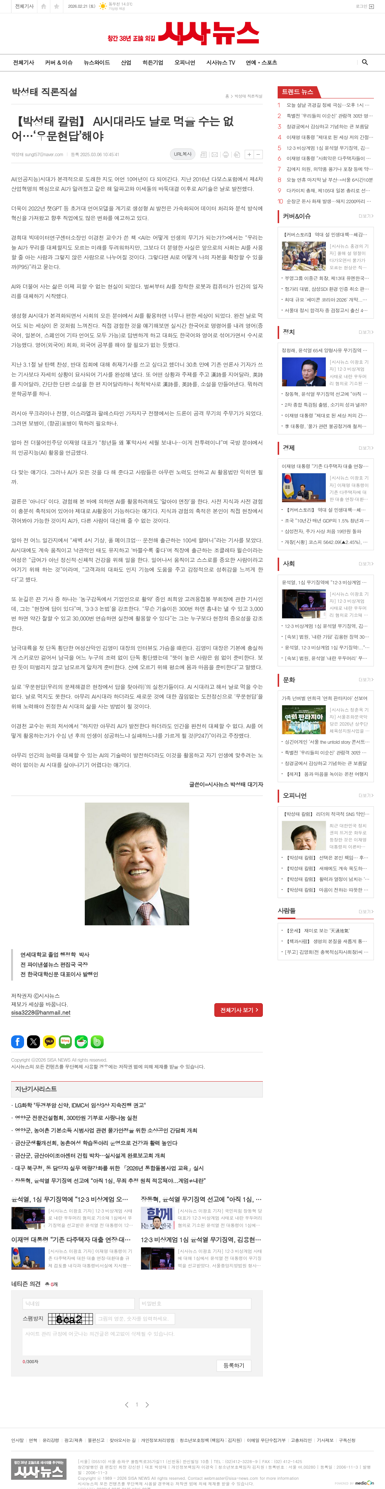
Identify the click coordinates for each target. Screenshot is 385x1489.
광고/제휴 (73, 1440)
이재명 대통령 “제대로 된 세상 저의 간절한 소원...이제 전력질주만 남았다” (330, 137)
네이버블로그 (65, 1041)
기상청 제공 (116, 8)
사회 (289, 563)
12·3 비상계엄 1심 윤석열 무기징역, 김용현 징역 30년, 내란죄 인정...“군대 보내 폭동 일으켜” (330, 148)
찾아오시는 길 (123, 1440)
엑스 (33, 1041)
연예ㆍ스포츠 (261, 62)
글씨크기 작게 (258, 154)
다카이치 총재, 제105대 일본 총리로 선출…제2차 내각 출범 (330, 191)
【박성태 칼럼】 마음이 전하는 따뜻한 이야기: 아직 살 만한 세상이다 (327, 889)
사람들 (286, 910)
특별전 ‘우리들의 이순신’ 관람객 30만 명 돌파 (330, 116)
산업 (126, 62)
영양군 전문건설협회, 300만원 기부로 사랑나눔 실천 (76, 1118)
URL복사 (182, 153)
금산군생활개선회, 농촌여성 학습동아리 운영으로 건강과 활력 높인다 (96, 1143)
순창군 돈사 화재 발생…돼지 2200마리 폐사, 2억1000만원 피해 (330, 201)
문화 (289, 679)
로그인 (361, 6)
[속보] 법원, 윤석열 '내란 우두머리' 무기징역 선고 (327, 658)
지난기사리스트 (36, 1089)
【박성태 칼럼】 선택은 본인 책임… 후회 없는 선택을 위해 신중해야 (327, 857)
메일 (214, 154)
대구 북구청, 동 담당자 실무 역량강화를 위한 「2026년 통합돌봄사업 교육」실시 (109, 1168)
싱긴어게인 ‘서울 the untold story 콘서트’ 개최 (327, 741)
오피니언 (184, 62)
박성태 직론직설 (248, 96)
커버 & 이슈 (58, 62)
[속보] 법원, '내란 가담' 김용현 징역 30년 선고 (327, 636)
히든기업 (152, 62)
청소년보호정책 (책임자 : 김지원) (210, 1440)
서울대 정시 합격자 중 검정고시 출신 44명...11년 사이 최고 (327, 310)
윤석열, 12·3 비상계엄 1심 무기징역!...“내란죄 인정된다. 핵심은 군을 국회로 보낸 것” (327, 647)
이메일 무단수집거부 (266, 1440)
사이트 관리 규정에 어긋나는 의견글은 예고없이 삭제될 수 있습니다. (100, 1333)
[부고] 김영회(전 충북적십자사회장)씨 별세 (327, 951)
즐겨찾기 (56, 6)
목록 (203, 154)
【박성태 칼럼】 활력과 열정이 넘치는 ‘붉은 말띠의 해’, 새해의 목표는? (327, 879)
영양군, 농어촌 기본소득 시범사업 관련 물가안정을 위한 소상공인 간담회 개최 (106, 1130)
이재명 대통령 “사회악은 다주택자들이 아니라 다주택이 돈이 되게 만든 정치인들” (330, 158)
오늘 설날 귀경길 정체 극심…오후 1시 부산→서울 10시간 (330, 105)
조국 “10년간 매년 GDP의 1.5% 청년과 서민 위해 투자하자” (327, 520)
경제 (289, 447)
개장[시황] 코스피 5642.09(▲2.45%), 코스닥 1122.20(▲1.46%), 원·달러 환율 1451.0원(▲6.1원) (327, 541)
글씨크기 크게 (249, 154)
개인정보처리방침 (157, 1440)
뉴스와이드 (97, 62)
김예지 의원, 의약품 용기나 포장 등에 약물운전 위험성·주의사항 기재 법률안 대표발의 (330, 169)
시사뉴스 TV (220, 62)
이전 (127, 1405)
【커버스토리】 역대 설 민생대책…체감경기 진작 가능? (327, 509)
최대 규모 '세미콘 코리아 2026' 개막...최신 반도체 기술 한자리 (327, 299)
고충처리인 (301, 1440)
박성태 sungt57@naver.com (37, 154)
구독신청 (347, 1440)
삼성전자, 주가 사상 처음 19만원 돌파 (323, 531)
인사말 (17, 1440)
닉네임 (32, 1303)
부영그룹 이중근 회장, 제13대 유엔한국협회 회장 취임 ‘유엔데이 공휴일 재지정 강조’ (327, 278)
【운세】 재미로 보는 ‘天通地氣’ (317, 930)
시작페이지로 (43, 6)
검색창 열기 (363, 62)
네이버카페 (81, 1041)
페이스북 (17, 1041)
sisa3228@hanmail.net (40, 1012)
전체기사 (24, 6)
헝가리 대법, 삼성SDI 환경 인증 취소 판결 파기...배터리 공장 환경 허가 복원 (327, 288)
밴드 (97, 1041)
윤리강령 (50, 1440)
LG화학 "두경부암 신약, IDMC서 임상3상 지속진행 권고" (80, 1105)
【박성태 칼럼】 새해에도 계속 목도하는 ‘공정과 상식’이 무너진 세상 (327, 868)
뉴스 (297, 91)
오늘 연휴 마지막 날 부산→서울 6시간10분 (330, 180)
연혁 (33, 1440)
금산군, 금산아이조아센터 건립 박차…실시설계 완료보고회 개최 (90, 1155)
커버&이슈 (297, 216)
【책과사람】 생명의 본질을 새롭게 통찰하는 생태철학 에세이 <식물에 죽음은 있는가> (327, 941)
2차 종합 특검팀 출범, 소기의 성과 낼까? (326, 404)
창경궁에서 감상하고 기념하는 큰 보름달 (328, 127)
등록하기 (234, 1365)
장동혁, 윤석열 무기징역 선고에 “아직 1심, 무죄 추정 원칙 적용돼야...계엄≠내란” (110, 1180)
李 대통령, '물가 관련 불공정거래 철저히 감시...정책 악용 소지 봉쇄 (327, 426)
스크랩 (237, 154)
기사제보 (325, 1440)
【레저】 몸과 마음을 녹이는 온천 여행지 (326, 773)
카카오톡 (49, 1041)
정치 (289, 331)
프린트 (226, 154)
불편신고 (96, 1440)
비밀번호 (151, 1303)
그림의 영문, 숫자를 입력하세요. (133, 1318)
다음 (147, 1405)
